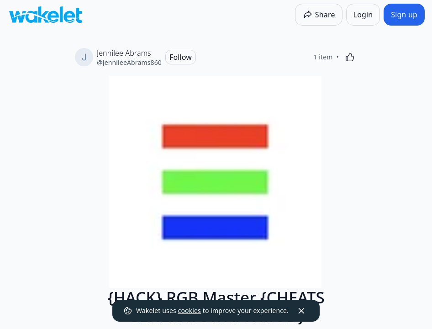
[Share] (318, 15)
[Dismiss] (301, 310)
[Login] (363, 15)
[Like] (349, 57)
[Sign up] (404, 15)
